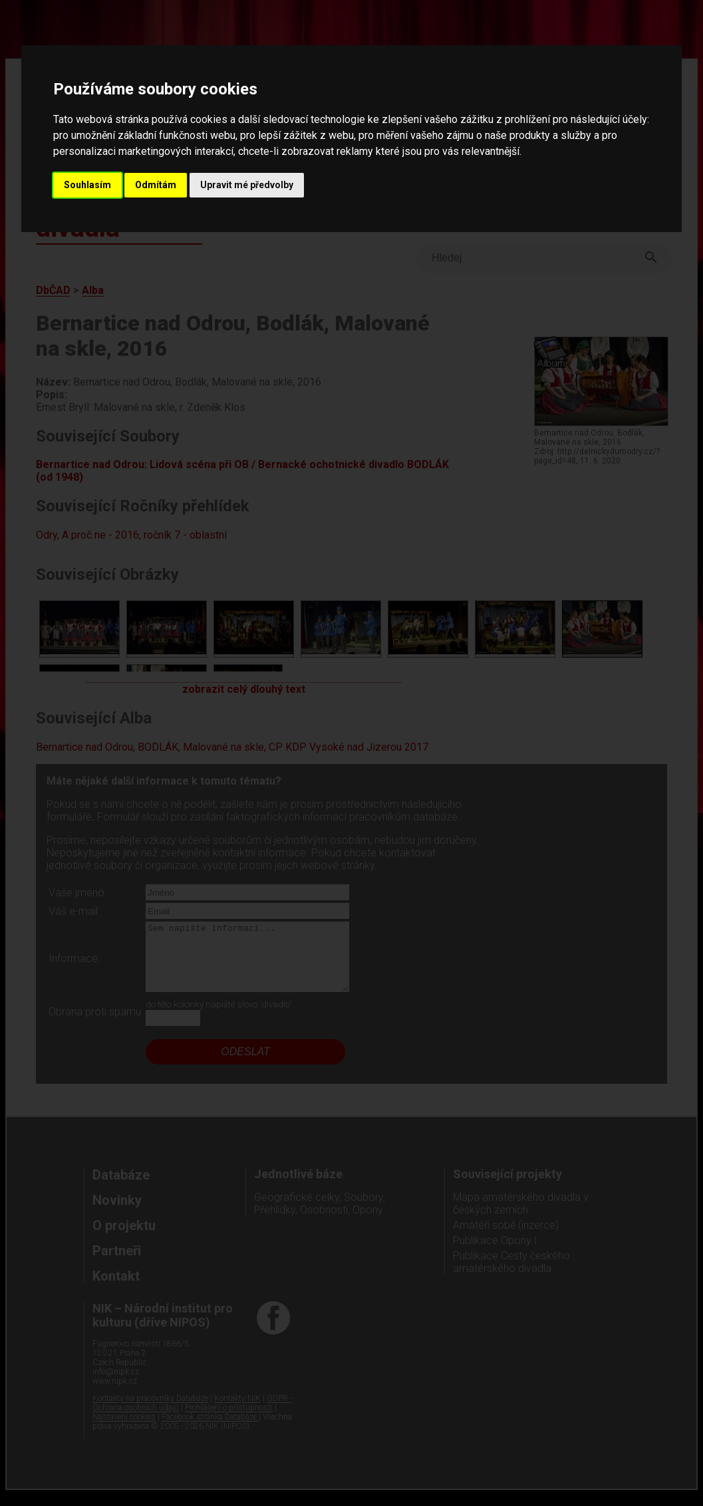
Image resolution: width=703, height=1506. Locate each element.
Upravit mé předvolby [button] (246, 185)
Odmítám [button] (155, 185)
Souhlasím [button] (87, 185)
